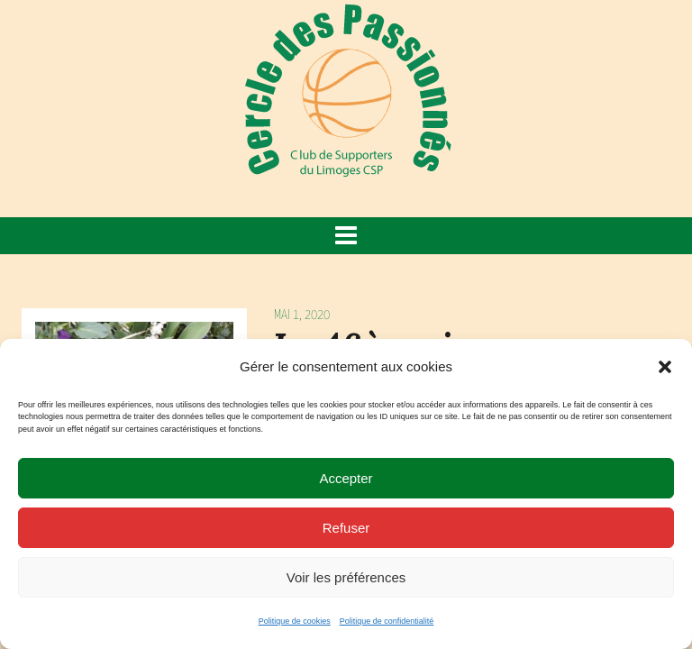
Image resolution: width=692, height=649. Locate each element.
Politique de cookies (295, 621)
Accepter (345, 478)
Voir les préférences (346, 577)
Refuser (346, 527)
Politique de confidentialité (387, 621)
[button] (665, 367)
